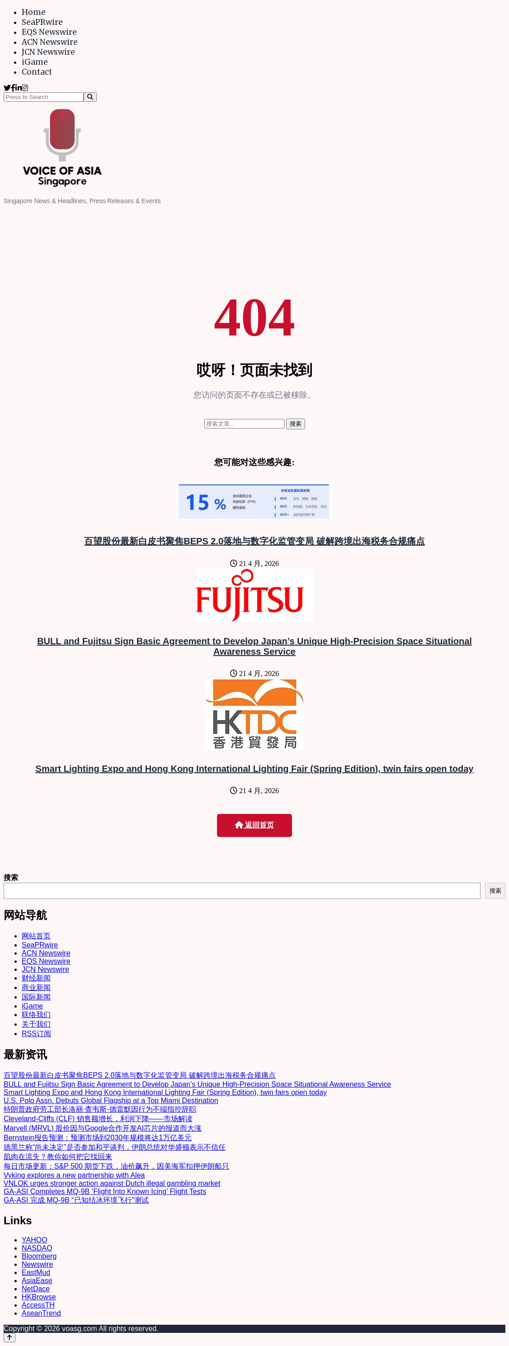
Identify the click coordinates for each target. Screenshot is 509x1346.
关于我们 (36, 1024)
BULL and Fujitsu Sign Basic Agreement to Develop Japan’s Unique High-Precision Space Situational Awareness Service (254, 646)
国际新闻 (36, 997)
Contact (37, 72)
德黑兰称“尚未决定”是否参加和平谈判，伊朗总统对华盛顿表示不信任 (115, 1147)
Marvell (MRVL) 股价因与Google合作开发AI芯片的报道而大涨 (103, 1128)
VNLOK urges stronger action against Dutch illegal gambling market (112, 1183)
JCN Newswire (48, 52)
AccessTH (38, 1305)
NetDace (36, 1289)
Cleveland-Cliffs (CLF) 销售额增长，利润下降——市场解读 (98, 1118)
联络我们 (36, 1014)
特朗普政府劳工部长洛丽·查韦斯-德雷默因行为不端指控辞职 (100, 1109)
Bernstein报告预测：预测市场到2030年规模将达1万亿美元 (98, 1137)
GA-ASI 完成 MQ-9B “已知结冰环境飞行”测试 (76, 1200)
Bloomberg (39, 1256)
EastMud (36, 1272)
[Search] (90, 97)
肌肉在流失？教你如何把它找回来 (58, 1157)
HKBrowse (39, 1297)
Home (34, 12)
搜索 (11, 877)
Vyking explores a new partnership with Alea (74, 1175)
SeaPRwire (42, 22)
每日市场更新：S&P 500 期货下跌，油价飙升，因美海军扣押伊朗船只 (116, 1166)
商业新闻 (36, 987)
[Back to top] (9, 1337)
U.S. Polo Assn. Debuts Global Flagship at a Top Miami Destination (111, 1100)
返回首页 (254, 825)
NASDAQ (37, 1248)
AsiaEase (37, 1280)
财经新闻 (36, 978)
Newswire (37, 1264)
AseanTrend (41, 1313)
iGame (35, 62)
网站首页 (36, 936)
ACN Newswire (50, 42)
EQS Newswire (49, 32)
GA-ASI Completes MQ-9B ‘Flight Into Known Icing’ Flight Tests (105, 1191)
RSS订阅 (36, 1033)
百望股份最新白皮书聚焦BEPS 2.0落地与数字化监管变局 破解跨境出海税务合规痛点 (254, 541)
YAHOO (34, 1240)
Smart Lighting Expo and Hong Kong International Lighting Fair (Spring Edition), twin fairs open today (255, 769)
